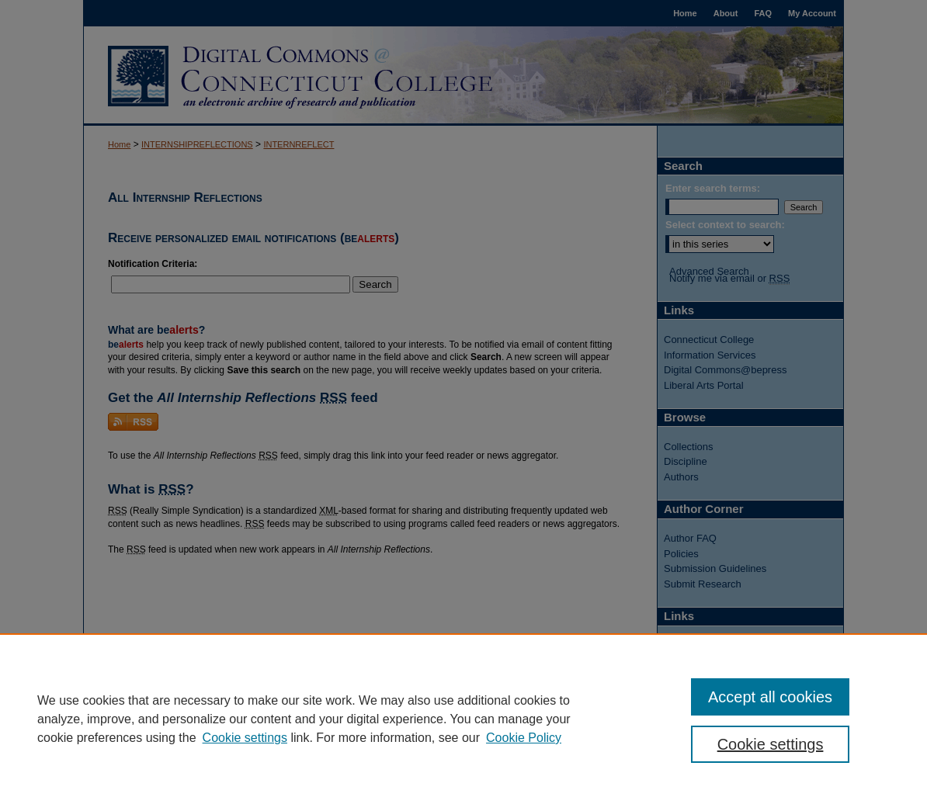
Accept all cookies (770, 696)
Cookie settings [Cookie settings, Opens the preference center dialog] (770, 744)
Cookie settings (245, 737)
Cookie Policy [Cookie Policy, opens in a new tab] (523, 737)
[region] (463, 718)
